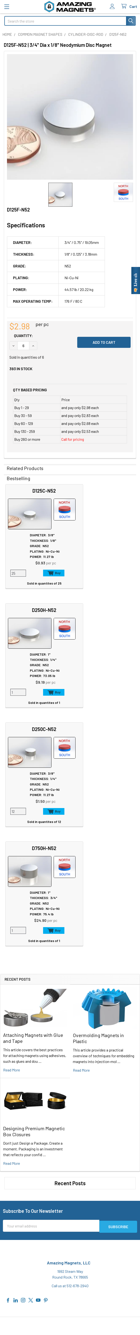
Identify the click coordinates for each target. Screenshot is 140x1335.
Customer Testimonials (23, 1235)
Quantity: (23, 335)
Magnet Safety (85, 1114)
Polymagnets (14, 1177)
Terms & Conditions (22, 1280)
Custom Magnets (18, 1154)
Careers (10, 1114)
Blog (8, 1132)
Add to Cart (46, 573)
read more (11, 831)
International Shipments (23, 1229)
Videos (79, 1143)
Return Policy (17, 1269)
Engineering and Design (23, 1160)
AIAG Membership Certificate (97, 1149)
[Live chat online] (135, 280)
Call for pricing (72, 439)
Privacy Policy (18, 1263)
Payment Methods (21, 1292)
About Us (11, 1109)
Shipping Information (21, 1223)
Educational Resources (93, 1120)
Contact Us (13, 1212)
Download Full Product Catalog (98, 1155)
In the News (13, 1120)
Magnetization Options (92, 1132)
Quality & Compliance (24, 1286)
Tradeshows (14, 1126)
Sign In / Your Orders (20, 1240)
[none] (70, 117)
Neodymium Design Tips (94, 1138)
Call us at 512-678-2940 (70, 1046)
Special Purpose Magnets (24, 1172)
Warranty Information (24, 1275)
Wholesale (17, 1306)
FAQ (7, 1217)
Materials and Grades (20, 1166)
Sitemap (81, 1109)
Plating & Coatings (89, 1126)
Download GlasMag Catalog (95, 1161)
